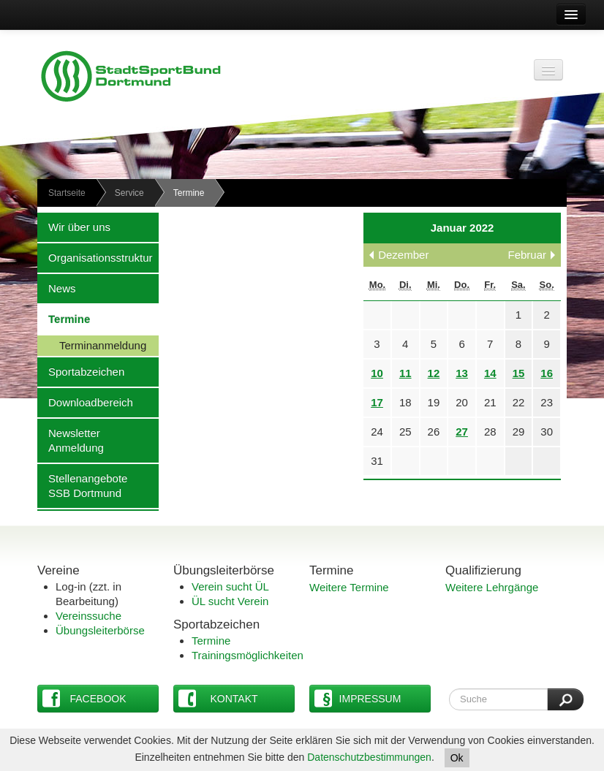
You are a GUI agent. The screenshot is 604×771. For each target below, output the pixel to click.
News (56, 288)
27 (462, 431)
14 (490, 373)
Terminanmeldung (91, 345)
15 (519, 373)
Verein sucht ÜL (230, 586)
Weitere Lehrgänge (491, 587)
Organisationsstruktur (95, 257)
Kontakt (218, 698)
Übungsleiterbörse (100, 630)
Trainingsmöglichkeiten (247, 655)
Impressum (357, 698)
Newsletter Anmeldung (70, 440)
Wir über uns (73, 226)
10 (377, 373)
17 (377, 402)
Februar (526, 254)
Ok (457, 758)
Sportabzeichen (80, 371)
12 (434, 373)
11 (405, 373)
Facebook (84, 698)
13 (462, 373)
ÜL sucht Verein (230, 601)
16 (546, 373)
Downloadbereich (85, 402)
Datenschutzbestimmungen (369, 757)
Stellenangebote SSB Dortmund (82, 485)
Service (129, 193)
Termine (63, 318)
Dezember (403, 254)
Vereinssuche (88, 615)
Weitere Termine (349, 587)
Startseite (67, 193)
